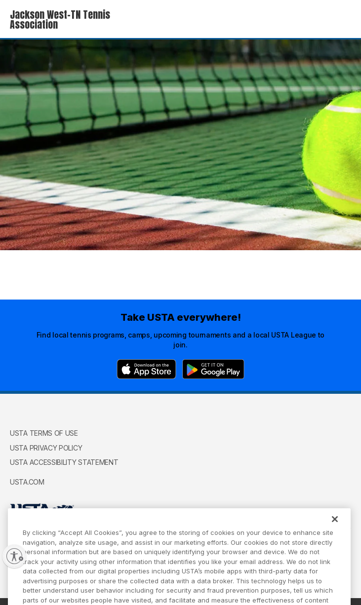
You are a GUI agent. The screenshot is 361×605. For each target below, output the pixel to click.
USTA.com (27, 482)
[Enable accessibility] (14, 556)
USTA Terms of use (44, 433)
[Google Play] (213, 369)
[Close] (335, 528)
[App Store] (146, 369)
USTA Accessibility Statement (64, 462)
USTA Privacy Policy (46, 448)
